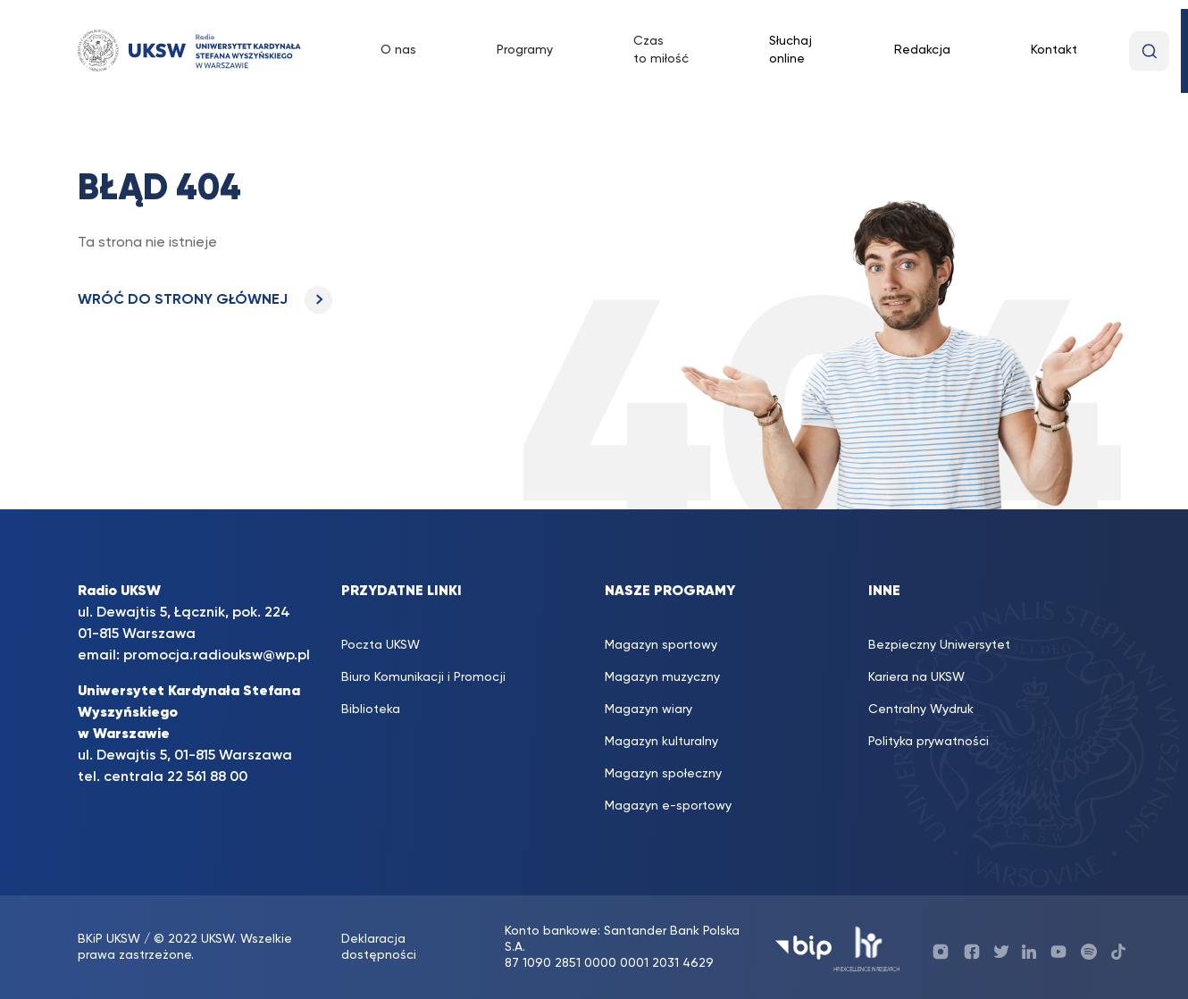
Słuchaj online (790, 50)
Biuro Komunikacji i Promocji (423, 677)
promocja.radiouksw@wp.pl (216, 656)
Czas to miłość (661, 50)
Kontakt (1054, 50)
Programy (525, 50)
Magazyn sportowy (661, 645)
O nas (398, 50)
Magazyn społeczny (663, 774)
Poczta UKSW (380, 645)
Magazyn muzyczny (662, 677)
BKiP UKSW (111, 939)
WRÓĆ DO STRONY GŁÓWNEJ (205, 300)
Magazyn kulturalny (661, 741)
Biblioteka (370, 709)
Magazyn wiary (648, 709)
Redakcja (922, 50)
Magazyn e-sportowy (668, 806)
